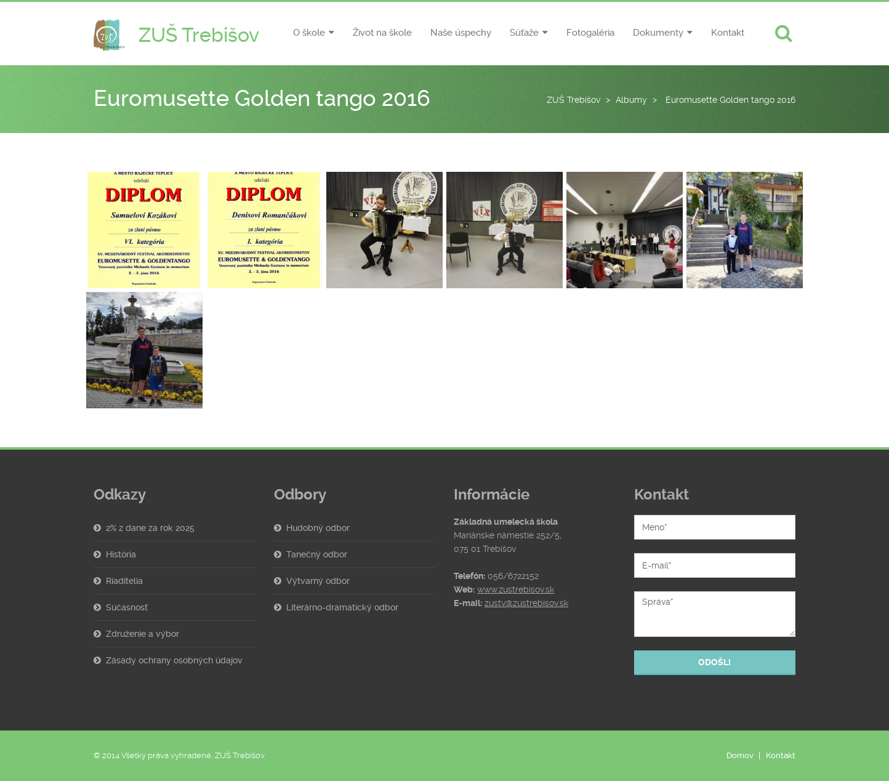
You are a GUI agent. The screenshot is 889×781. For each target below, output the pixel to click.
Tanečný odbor (316, 554)
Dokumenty (658, 32)
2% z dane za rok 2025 (150, 528)
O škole (309, 32)
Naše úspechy (460, 32)
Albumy (631, 100)
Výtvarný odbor (318, 581)
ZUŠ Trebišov (573, 100)
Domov (740, 755)
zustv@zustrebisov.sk (526, 603)
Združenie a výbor (142, 634)
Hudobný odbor (318, 528)
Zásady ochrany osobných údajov (174, 660)
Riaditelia (124, 581)
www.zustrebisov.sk (515, 589)
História (121, 554)
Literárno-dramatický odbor (342, 607)
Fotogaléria (590, 32)
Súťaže (524, 32)
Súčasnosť (127, 607)
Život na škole (382, 32)
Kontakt (727, 32)
